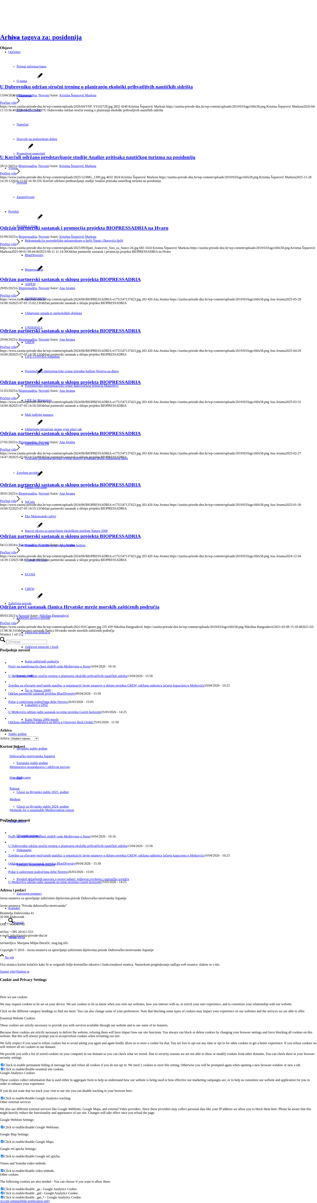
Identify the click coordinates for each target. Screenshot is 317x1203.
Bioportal (11, 777)
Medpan (10, 799)
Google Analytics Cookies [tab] (17, 1073)
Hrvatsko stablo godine (32, 748)
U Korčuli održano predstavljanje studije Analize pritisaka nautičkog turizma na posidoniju (97, 157)
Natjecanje (24, 777)
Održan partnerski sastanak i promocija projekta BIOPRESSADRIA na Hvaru (84, 228)
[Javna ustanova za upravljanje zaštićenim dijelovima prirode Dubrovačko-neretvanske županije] (31, 19)
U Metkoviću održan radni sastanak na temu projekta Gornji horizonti (54, 712)
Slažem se (22, 971)
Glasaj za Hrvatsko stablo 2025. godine (43, 792)
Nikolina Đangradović (54, 615)
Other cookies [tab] (9, 1174)
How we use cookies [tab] (13, 997)
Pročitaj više (10, 102)
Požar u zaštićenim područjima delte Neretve (38, 702)
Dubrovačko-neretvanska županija (27, 756)
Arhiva (4, 738)
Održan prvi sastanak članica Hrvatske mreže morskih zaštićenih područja (79, 606)
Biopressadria (27, 95)
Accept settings (10, 1201)
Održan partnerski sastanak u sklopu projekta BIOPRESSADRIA (70, 279)
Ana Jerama (67, 288)
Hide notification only (35, 1201)
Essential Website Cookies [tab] (17, 1018)
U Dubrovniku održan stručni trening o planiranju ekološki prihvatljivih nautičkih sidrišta (96, 86)
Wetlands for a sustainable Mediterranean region (37, 810)
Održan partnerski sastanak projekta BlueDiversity (41, 693)
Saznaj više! (8, 971)
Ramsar (10, 788)
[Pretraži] (28, 642)
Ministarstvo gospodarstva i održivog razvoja (35, 767)
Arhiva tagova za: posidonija (41, 37)
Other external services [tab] (15, 1102)
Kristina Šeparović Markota (77, 95)
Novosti (43, 95)
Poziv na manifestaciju (49, 666)
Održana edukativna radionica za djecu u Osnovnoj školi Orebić (50, 722)
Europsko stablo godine (32, 763)
